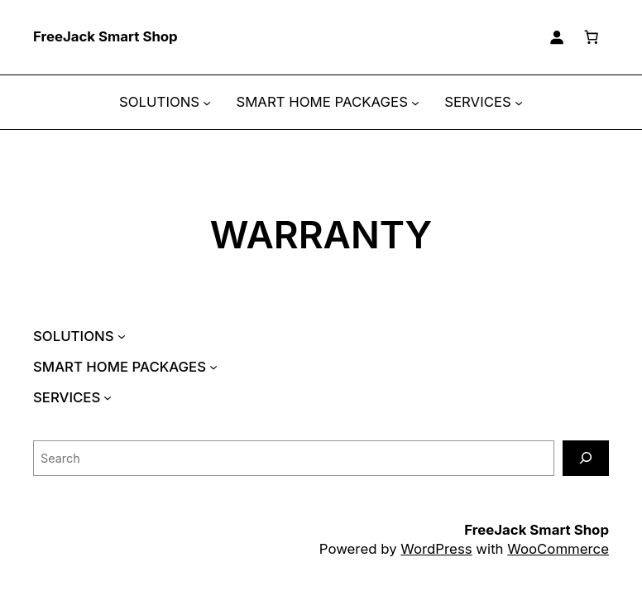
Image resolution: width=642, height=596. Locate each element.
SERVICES (477, 102)
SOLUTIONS (159, 102)
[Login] (556, 37)
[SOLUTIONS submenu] (207, 103)
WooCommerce (558, 549)
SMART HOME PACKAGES (322, 102)
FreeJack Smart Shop (105, 36)
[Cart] (591, 37)
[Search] (586, 458)
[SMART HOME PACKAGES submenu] (415, 103)
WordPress (436, 549)
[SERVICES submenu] (519, 103)
